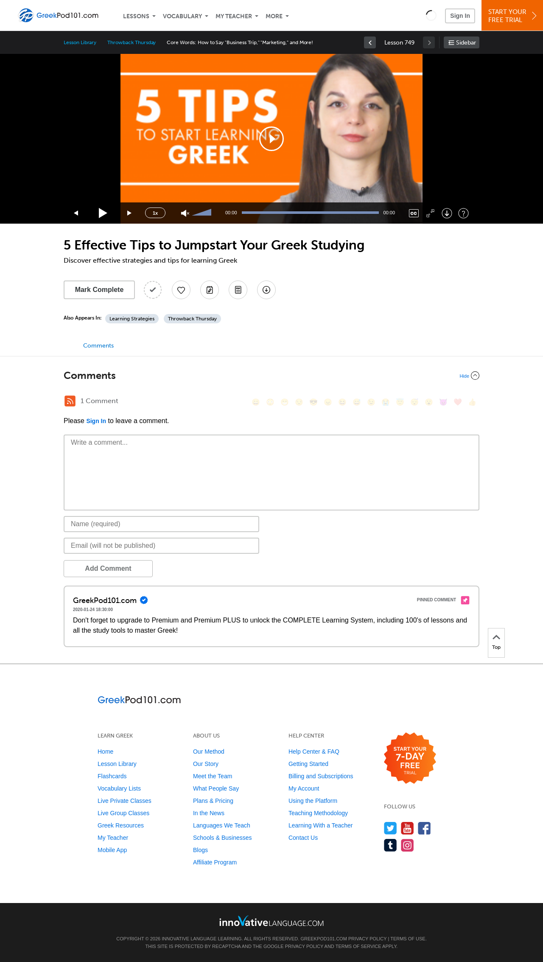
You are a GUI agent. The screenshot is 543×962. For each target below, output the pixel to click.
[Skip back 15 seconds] (76, 213)
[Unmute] (185, 213)
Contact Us (303, 837)
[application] (271, 139)
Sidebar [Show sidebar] (466, 42)
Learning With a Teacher (320, 825)
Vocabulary (182, 16)
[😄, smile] (256, 402)
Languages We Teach (221, 825)
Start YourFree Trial (513, 16)
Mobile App (112, 850)
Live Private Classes (124, 800)
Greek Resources (121, 825)
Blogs (200, 850)
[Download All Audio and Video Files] (266, 289)
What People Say (216, 788)
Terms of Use (407, 938)
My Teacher (234, 16)
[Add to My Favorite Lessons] (181, 289)
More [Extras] (274, 16)
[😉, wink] (371, 402)
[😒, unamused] (299, 402)
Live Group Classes (123, 813)
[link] (370, 42)
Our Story (205, 763)
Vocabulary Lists (119, 788)
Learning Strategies (131, 319)
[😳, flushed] (270, 402)
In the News (208, 813)
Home (105, 751)
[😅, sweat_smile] (357, 402)
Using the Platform (312, 800)
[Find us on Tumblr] (390, 845)
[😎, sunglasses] (313, 402)
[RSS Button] (70, 401)
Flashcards (112, 776)
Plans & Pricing (213, 800)
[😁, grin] (284, 402)
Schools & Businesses (222, 837)
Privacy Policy (367, 938)
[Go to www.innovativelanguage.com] (271, 920)
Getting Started (308, 763)
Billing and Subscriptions (320, 776)
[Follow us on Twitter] (390, 828)
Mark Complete (99, 289)
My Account (303, 788)
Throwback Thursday (131, 42)
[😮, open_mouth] (429, 402)
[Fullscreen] (430, 213)
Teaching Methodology (318, 813)
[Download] (447, 213)
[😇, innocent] (400, 402)
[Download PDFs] (238, 289)
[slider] (203, 213)
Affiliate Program (215, 862)
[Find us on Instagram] (407, 845)
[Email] (161, 546)
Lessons (136, 16)
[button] (431, 15)
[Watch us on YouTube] (407, 828)
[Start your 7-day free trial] (410, 758)
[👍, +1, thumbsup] (472, 402)
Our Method (208, 751)
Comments (98, 345)
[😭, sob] (385, 402)
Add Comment (108, 568)
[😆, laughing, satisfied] (342, 402)
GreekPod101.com (323, 938)
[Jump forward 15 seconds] (129, 213)
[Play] (103, 213)
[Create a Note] (209, 289)
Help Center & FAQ (313, 751)
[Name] (161, 524)
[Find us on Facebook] (424, 828)
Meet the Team (212, 776)
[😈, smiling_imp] (443, 402)
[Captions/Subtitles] (414, 213)
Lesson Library (80, 42)
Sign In (460, 15)
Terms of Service (358, 946)
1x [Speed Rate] (155, 213)
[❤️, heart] (458, 402)
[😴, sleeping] (414, 402)
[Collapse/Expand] (271, 375)
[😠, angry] (328, 402)
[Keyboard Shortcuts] (463, 213)
